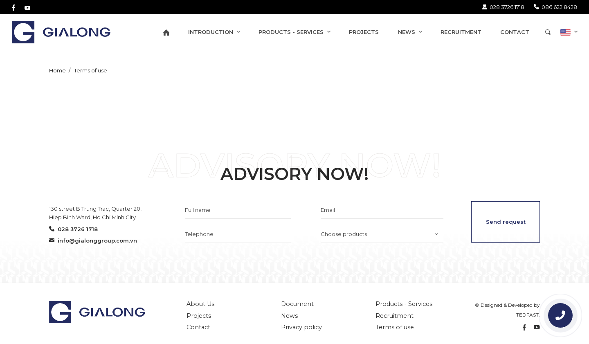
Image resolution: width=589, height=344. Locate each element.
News (289, 315)
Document (297, 304)
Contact (198, 327)
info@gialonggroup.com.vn (93, 240)
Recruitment (394, 315)
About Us (200, 304)
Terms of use (90, 70)
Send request (506, 221)
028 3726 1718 (503, 7)
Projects (199, 315)
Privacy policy (301, 327)
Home (57, 70)
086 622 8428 (555, 7)
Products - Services (403, 304)
